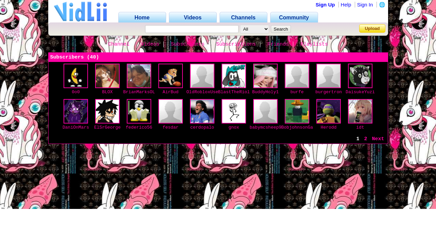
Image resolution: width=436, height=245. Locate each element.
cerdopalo (202, 127)
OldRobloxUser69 (206, 92)
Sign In (365, 4)
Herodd (329, 127)
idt (360, 127)
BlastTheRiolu (235, 92)
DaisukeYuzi (360, 92)
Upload (372, 28)
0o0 (76, 92)
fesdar (171, 127)
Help (346, 4)
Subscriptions (236, 44)
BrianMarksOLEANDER (147, 92)
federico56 (139, 127)
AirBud (171, 92)
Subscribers (188, 44)
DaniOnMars (76, 127)
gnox (233, 127)
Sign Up (325, 4)
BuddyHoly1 (265, 92)
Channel (118, 44)
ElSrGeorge (107, 127)
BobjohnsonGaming (302, 127)
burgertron (328, 92)
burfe (296, 92)
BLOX (107, 92)
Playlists (314, 44)
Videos (150, 44)
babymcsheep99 (267, 127)
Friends (278, 44)
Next (378, 139)
